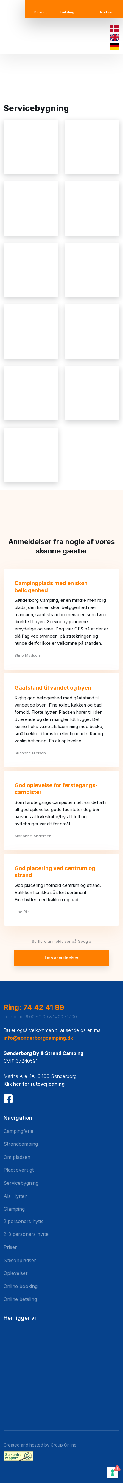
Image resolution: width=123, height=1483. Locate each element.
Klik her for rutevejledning (34, 1084)
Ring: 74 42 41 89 (34, 1007)
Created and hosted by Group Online (40, 1444)
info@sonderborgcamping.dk (38, 1038)
